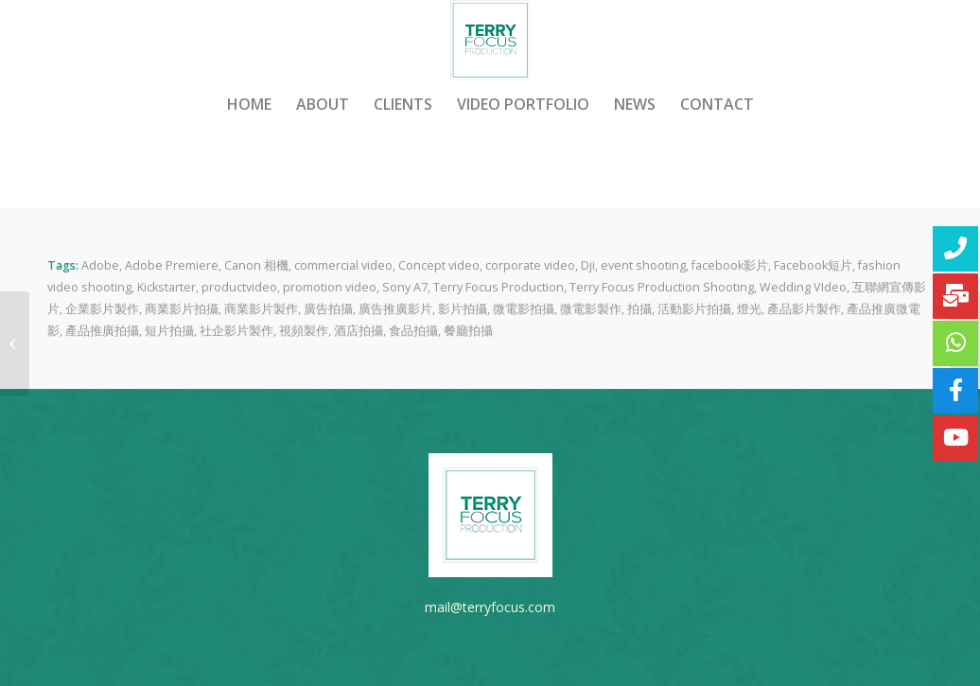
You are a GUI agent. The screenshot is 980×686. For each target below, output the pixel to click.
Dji (588, 265)
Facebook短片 (813, 265)
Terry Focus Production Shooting (661, 287)
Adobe (100, 265)
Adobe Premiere (172, 265)
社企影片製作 (236, 331)
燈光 (749, 309)
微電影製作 (590, 309)
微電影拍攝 (523, 309)
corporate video (530, 265)
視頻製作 (303, 331)
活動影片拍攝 (694, 309)
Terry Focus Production (498, 287)
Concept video (439, 265)
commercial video (343, 265)
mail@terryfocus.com (490, 607)
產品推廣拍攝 (102, 331)
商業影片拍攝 (182, 309)
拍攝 (639, 309)
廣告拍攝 (328, 309)
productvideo (239, 287)
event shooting (643, 265)
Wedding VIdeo (803, 287)
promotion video (329, 287)
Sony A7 (405, 287)
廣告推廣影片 (395, 309)
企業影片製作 (102, 309)
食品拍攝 (413, 331)
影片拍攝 (462, 309)
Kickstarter (166, 287)
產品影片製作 (804, 309)
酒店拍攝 (358, 331)
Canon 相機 (256, 265)
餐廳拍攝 (468, 331)
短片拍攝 (169, 331)
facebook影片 (729, 265)
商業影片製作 (261, 309)
